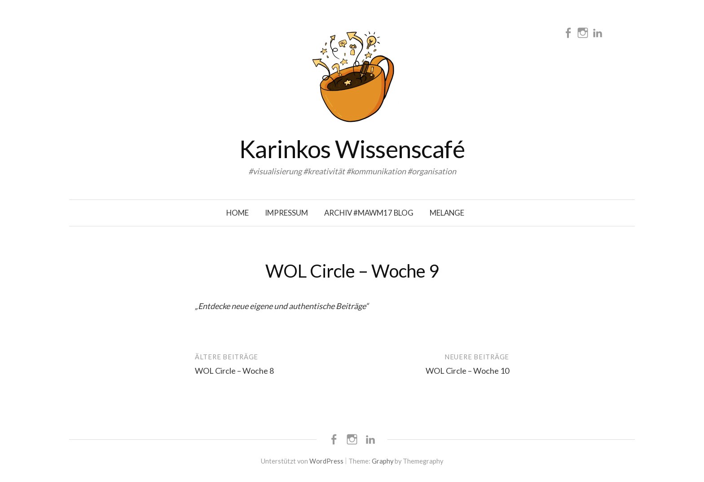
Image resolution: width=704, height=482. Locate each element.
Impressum (286, 212)
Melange (447, 212)
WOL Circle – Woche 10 (467, 371)
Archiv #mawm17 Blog (369, 212)
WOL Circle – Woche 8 (234, 371)
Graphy (382, 461)
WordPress (326, 461)
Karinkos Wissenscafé (352, 149)
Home (237, 212)
